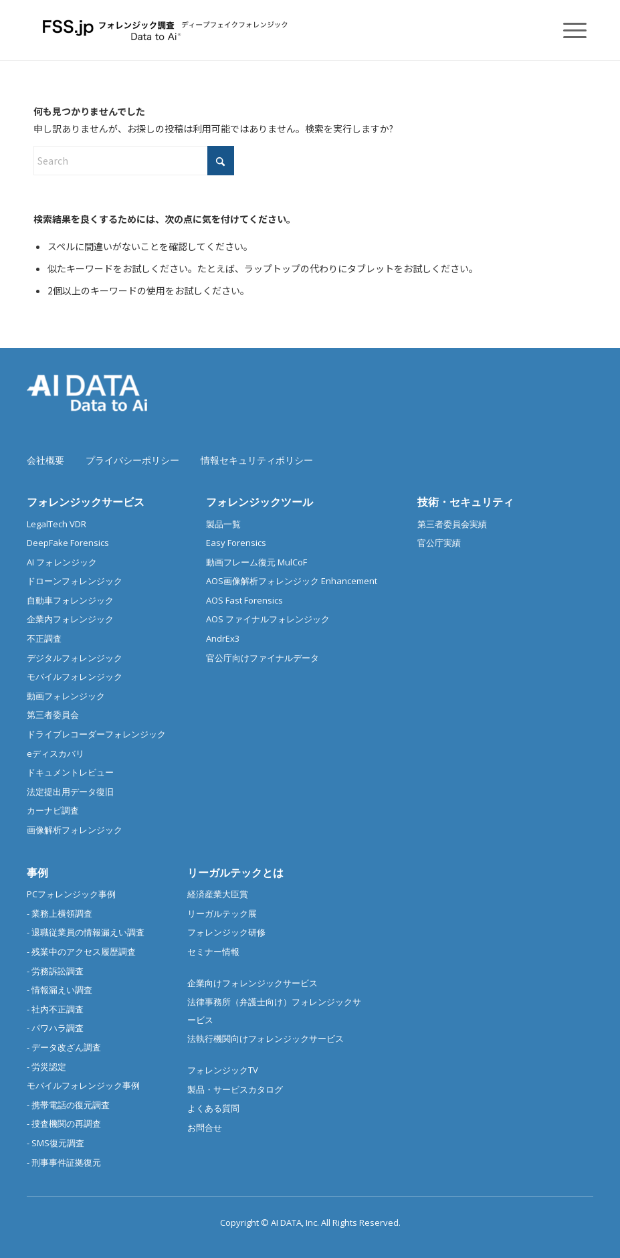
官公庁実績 (439, 543)
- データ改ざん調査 (64, 1047)
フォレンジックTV (222, 1070)
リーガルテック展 (222, 913)
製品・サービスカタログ (235, 1089)
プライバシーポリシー (132, 460)
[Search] (133, 160)
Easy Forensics (236, 543)
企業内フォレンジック (70, 619)
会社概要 (45, 460)
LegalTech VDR (56, 524)
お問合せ (204, 1127)
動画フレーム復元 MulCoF (256, 562)
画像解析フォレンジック (74, 830)
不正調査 (44, 638)
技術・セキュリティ (465, 502)
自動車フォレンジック (70, 600)
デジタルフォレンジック (74, 658)
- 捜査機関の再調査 (64, 1123)
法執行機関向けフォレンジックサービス (265, 1038)
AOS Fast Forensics (244, 600)
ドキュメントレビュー (70, 772)
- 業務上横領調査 (59, 913)
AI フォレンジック (62, 562)
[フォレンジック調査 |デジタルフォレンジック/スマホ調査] (167, 30)
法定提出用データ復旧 (70, 792)
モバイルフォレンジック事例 (83, 1085)
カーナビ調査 (53, 810)
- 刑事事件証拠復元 (64, 1162)
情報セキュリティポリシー (257, 460)
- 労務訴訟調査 (55, 971)
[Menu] (568, 30)
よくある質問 (213, 1108)
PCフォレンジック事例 (71, 894)
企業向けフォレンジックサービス (252, 983)
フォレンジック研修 (226, 932)
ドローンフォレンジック (74, 581)
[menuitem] (568, 30)
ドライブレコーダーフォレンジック (96, 734)
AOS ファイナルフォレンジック (268, 619)
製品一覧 (223, 524)
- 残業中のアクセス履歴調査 (81, 952)
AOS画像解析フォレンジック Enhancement (291, 581)
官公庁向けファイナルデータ (262, 658)
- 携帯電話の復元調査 (68, 1105)
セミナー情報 (213, 952)
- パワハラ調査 (55, 1028)
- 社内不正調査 (55, 1009)
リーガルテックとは (235, 872)
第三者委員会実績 (452, 524)
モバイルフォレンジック (74, 676)
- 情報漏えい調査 (59, 990)
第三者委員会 (53, 715)
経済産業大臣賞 (217, 894)
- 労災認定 (46, 1067)
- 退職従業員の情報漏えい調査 (85, 932)
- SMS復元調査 (55, 1143)
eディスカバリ (55, 753)
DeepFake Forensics (68, 543)
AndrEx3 (222, 638)
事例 (37, 872)
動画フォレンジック (66, 696)
